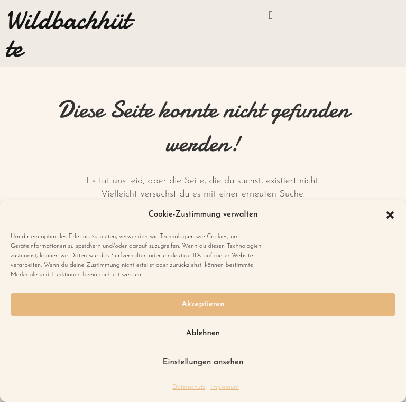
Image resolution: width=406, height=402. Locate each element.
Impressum (224, 387)
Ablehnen (203, 334)
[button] (390, 215)
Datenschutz (188, 387)
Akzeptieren (202, 304)
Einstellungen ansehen (203, 363)
